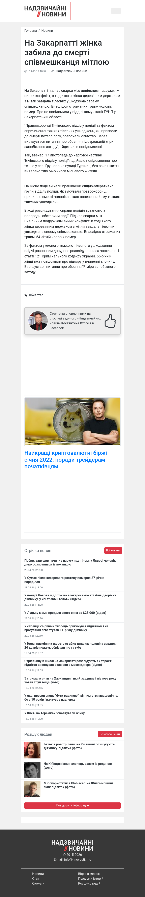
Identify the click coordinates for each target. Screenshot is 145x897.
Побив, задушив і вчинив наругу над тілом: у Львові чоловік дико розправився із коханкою (70, 562)
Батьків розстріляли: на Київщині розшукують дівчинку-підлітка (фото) (79, 746)
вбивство (36, 295)
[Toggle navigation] (116, 11)
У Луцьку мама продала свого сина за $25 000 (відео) (65, 613)
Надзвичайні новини (71, 71)
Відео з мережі (89, 874)
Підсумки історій (91, 879)
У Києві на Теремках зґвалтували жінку (54, 713)
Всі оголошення (110, 734)
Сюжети (38, 883)
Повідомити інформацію (72, 805)
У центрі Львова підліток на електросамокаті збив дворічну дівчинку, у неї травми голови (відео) (70, 597)
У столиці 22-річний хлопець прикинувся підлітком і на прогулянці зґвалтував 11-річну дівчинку (66, 628)
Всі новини (113, 550)
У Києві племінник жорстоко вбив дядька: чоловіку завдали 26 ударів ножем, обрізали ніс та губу (70, 645)
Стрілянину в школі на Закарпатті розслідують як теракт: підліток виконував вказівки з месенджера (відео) (68, 663)
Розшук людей (89, 883)
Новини (47, 31)
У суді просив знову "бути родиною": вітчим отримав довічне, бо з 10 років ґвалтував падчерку (71, 697)
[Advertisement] (72, 366)
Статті (36, 879)
